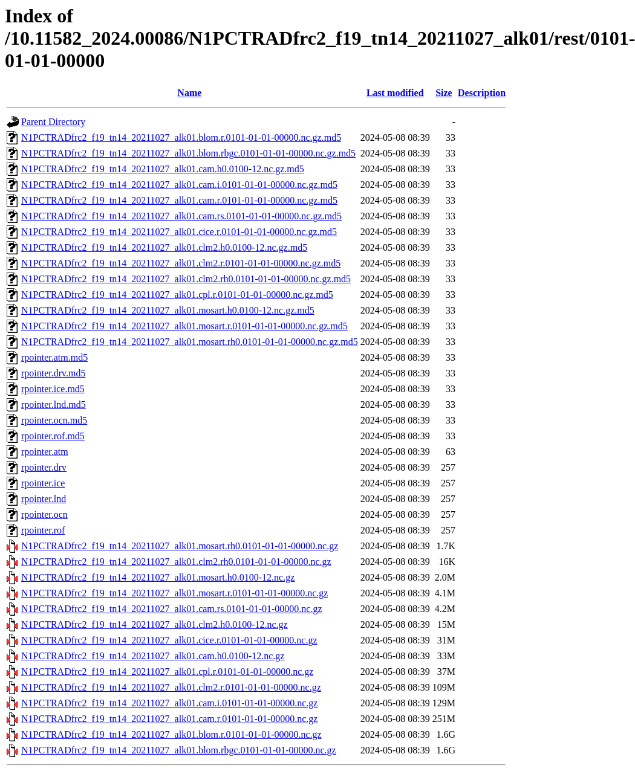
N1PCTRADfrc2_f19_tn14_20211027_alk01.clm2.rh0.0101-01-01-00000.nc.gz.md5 (186, 279)
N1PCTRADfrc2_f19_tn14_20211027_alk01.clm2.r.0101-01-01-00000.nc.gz (171, 687)
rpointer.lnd (43, 499)
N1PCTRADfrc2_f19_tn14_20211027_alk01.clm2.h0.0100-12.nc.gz (154, 624)
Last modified (395, 93)
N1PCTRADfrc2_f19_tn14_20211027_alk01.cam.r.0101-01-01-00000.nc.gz (169, 719)
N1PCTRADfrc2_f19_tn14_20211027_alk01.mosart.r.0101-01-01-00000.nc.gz (174, 593)
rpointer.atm (44, 452)
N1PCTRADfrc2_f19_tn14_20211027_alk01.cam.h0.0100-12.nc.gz (152, 656)
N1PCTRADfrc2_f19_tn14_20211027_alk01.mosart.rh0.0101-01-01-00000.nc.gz (179, 546)
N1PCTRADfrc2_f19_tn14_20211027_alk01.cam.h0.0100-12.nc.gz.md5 (162, 169)
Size (443, 93)
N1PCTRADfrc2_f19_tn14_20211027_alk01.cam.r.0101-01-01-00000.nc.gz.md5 (179, 200)
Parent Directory (53, 122)
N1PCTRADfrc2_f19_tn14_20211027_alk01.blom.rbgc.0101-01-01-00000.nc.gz (178, 750)
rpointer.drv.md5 (53, 373)
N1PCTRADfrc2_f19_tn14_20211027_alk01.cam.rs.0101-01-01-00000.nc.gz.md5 (181, 216)
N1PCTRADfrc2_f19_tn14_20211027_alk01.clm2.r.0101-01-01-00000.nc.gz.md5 (180, 263)
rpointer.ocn (44, 514)
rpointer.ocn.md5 (54, 420)
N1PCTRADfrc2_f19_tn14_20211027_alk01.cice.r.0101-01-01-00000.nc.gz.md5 (179, 232)
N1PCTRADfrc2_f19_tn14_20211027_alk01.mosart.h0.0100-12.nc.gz (158, 577)
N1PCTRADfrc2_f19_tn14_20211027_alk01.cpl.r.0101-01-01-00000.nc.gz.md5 (177, 294)
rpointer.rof (43, 530)
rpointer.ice (43, 483)
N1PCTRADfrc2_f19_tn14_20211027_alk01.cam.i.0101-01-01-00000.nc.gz (169, 703)
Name (189, 93)
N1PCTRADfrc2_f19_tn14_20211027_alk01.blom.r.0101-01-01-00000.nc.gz (171, 734)
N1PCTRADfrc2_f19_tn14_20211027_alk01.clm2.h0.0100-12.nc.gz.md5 (164, 247)
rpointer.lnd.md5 (53, 404)
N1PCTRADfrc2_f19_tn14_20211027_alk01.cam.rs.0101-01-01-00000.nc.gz (171, 609)
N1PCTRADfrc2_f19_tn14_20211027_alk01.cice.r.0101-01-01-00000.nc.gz (169, 640)
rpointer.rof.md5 (53, 436)
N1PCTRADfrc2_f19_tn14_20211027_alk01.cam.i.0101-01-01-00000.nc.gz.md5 (179, 184)
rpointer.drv (44, 467)
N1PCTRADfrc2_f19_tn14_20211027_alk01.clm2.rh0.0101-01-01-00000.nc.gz (176, 561)
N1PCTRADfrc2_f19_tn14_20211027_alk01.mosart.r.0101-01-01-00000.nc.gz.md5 (184, 326)
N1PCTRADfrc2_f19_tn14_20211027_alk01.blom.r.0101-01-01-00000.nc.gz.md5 (181, 137)
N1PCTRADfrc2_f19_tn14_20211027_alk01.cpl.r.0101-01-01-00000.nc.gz (167, 671)
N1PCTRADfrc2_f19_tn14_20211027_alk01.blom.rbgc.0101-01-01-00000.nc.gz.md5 (188, 153)
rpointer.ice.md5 (53, 389)
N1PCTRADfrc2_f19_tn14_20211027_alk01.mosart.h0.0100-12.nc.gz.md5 (167, 310)
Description (482, 93)
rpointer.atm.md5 (54, 357)
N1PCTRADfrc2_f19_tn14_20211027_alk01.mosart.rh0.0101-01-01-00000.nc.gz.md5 (189, 342)
